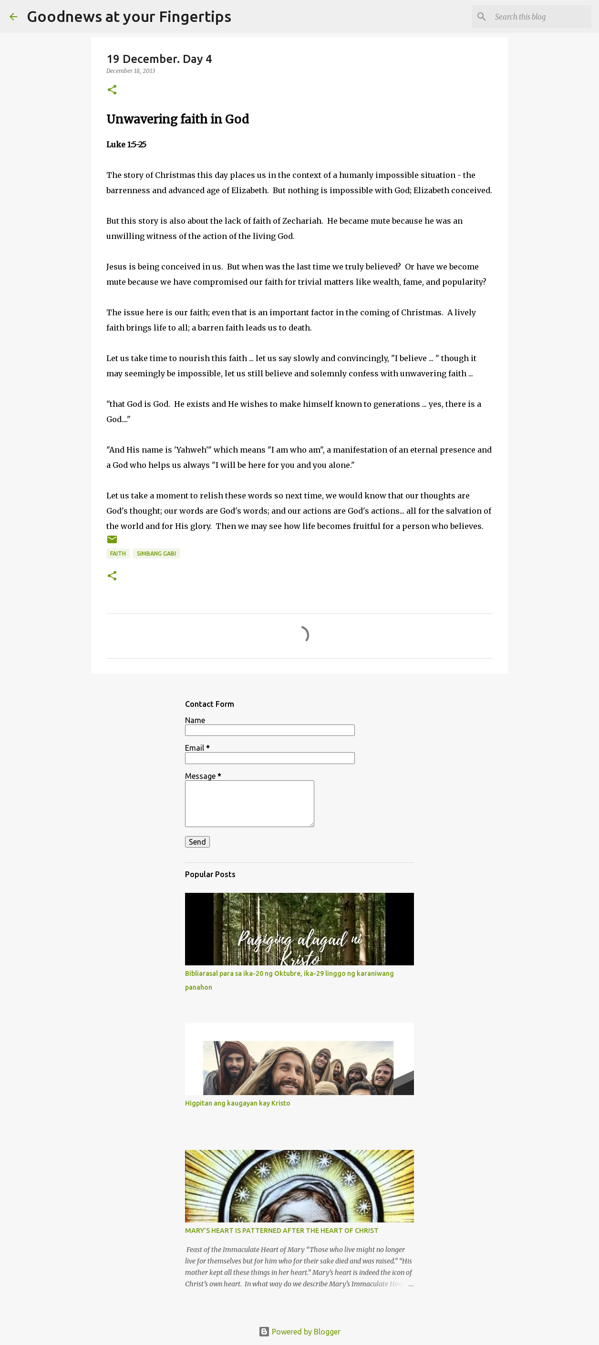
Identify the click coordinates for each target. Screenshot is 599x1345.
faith (118, 553)
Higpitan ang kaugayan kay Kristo (237, 1103)
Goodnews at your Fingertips (129, 16)
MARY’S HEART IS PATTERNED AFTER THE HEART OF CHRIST (282, 1230)
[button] (112, 90)
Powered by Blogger (299, 1331)
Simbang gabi (156, 553)
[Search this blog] (541, 16)
